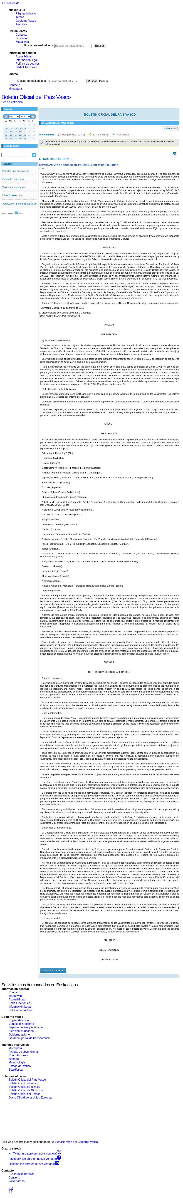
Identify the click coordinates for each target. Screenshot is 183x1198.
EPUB (101, 134)
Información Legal (20, 1006)
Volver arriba (17, 1181)
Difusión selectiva (12, 195)
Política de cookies (27, 63)
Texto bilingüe (122, 134)
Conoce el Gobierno (21, 1023)
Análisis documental (53, 970)
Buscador (22, 38)
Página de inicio (26, 13)
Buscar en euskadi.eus (38, 45)
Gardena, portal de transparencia (30, 1038)
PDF (74, 134)
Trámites (21, 24)
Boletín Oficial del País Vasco (36, 97)
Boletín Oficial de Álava (23, 1083)
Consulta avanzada (13, 179)
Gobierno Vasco (26, 20)
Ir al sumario (170, 128)
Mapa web (22, 41)
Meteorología (17, 1062)
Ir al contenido (10, 3)
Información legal (27, 60)
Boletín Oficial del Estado (25, 1093)
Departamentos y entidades (26, 1027)
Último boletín (7, 213)
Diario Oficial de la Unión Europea (30, 1097)
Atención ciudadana (21, 1030)
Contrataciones (18, 1055)
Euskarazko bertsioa (21, 1173)
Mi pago (14, 1058)
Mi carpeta (15, 88)
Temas (20, 17)
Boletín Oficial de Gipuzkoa (26, 1090)
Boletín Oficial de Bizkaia (24, 1086)
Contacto (21, 34)
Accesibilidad (24, 56)
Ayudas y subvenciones (24, 1051)
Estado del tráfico (20, 1066)
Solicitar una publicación (15, 171)
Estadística (16, 1069)
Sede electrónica (12, 102)
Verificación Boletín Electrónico (19, 203)
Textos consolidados (13, 187)
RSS (19, 213)
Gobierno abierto (19, 1034)
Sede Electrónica (26, 67)
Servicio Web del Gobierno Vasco (76, 1141)
